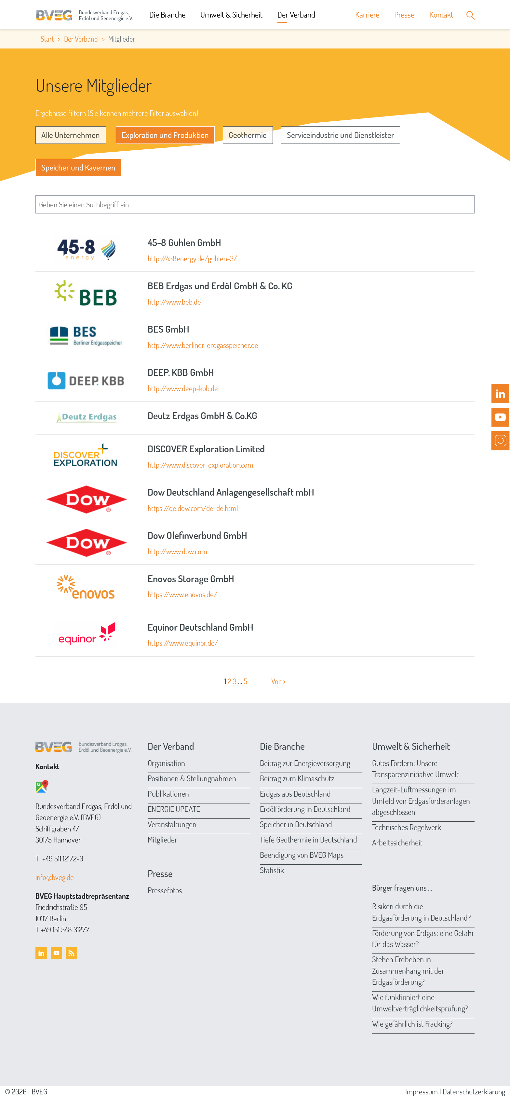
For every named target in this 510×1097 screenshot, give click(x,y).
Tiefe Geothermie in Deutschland (308, 839)
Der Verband (296, 14)
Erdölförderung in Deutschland (305, 809)
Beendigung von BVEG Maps (301, 855)
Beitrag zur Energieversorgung (305, 763)
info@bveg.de (54, 877)
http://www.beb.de (174, 301)
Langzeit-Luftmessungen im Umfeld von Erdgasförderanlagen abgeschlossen (421, 800)
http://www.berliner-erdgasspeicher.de (203, 345)
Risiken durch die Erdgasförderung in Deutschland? (421, 912)
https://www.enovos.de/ (182, 594)
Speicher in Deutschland (296, 824)
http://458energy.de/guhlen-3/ (192, 258)
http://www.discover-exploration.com (200, 464)
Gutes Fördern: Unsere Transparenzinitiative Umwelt (415, 768)
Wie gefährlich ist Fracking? (412, 1024)
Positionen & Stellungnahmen (192, 778)
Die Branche (167, 14)
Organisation (166, 763)
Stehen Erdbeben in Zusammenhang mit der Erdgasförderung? (408, 970)
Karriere (367, 14)
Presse (404, 14)
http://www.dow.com (177, 551)
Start (47, 38)
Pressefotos (165, 890)
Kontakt (441, 14)
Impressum (421, 1091)
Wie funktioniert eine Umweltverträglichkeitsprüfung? (420, 1002)
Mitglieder (162, 839)
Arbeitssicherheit (397, 842)
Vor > (278, 681)
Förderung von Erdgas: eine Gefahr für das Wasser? (423, 938)
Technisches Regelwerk (406, 827)
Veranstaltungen (172, 824)
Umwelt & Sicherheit (231, 14)
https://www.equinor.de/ (183, 642)
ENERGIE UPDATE (174, 809)
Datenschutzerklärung (474, 1091)
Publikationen (168, 793)
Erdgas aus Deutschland (295, 793)
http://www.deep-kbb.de (183, 388)
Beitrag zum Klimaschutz (297, 778)
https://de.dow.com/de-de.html (193, 508)
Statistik (272, 870)
